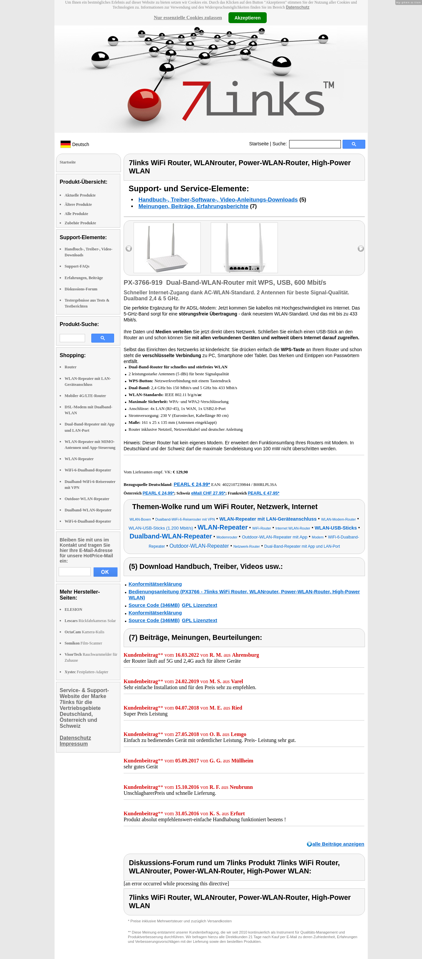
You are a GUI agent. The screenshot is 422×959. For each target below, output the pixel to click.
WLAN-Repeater (79, 459)
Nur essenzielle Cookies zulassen (188, 17)
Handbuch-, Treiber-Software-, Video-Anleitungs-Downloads (218, 200)
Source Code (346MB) (154, 605)
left (129, 248)
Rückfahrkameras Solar (90, 620)
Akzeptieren (247, 17)
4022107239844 (236, 484)
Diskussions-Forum (81, 289)
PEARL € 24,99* (192, 484)
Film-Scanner (83, 643)
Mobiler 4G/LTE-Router (85, 395)
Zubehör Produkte (80, 223)
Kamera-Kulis (84, 632)
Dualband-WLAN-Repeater (88, 510)
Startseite (259, 143)
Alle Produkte (76, 213)
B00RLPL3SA (265, 484)
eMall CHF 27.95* (208, 493)
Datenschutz (297, 7)
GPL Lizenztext (199, 605)
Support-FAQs (77, 266)
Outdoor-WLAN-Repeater (87, 499)
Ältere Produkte (78, 204)
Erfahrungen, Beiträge (84, 278)
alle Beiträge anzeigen (338, 844)
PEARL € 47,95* (263, 493)
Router (70, 367)
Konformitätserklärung (155, 584)
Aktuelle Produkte (80, 195)
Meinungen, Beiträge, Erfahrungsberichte (193, 206)
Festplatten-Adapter (86, 672)
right (361, 248)
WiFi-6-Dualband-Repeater (88, 470)
